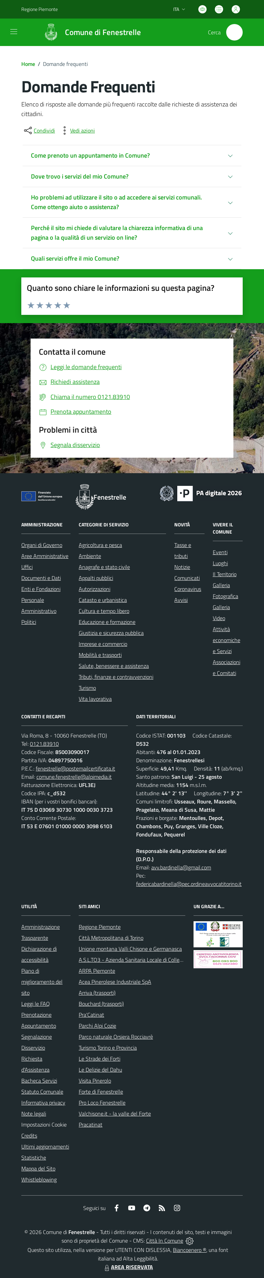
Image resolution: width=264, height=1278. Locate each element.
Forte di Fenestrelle (101, 1091)
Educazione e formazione (107, 622)
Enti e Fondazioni (40, 589)
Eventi (220, 552)
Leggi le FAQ (35, 1004)
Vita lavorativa (95, 699)
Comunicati (187, 578)
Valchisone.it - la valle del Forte (115, 1113)
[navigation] (14, 31)
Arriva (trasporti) (97, 993)
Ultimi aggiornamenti (45, 1146)
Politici (28, 622)
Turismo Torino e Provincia (108, 1047)
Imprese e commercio (103, 644)
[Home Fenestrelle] (89, 32)
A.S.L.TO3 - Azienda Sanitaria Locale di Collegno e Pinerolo (145, 960)
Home (28, 64)
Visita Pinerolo (95, 1080)
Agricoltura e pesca (100, 545)
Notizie (182, 567)
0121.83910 (44, 744)
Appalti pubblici (96, 578)
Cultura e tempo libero (104, 611)
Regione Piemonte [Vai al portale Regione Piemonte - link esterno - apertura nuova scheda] (39, 9)
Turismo (87, 688)
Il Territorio (224, 574)
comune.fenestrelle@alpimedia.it (74, 777)
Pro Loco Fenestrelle (102, 1102)
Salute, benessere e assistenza (114, 666)
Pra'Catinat (91, 1015)
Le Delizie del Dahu (100, 1069)
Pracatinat (90, 1124)
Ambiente (90, 556)
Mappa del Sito (38, 1168)
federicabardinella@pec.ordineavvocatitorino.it (189, 884)
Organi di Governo (41, 545)
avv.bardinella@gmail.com (181, 867)
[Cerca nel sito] (234, 32)
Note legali (33, 1113)
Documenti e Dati (41, 578)
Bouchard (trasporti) (101, 1004)
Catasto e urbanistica (103, 600)
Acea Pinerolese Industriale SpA (115, 982)
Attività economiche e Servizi (226, 640)
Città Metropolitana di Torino (111, 938)
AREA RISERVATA (128, 1267)
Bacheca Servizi (39, 1080)
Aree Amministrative (44, 556)
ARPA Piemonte (97, 971)
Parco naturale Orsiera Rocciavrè (116, 1036)
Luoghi (220, 563)
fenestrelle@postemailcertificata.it (75, 768)
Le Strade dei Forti (99, 1058)
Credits (29, 1135)
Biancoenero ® (189, 1250)
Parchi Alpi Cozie (97, 1026)
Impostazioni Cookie (44, 1124)
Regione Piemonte (100, 927)
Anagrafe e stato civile (104, 567)
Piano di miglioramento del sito (42, 982)
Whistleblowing (39, 1179)
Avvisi (181, 600)
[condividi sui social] (38, 130)
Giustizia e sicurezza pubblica (111, 633)
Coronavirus (187, 589)
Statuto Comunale (42, 1091)
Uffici (27, 567)
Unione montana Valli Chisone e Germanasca (130, 949)
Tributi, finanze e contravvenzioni (116, 677)
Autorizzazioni (94, 589)
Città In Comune (164, 1240)
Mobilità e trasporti (100, 655)
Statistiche (33, 1157)
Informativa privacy (43, 1102)
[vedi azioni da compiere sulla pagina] (77, 130)
